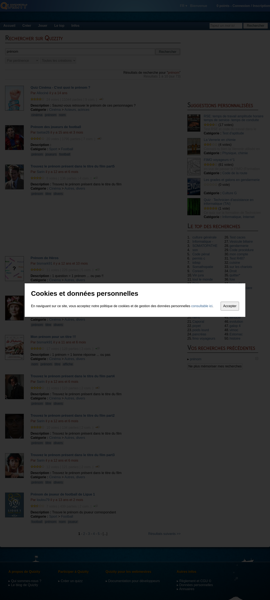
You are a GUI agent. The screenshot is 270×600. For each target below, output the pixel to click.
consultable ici (202, 306)
